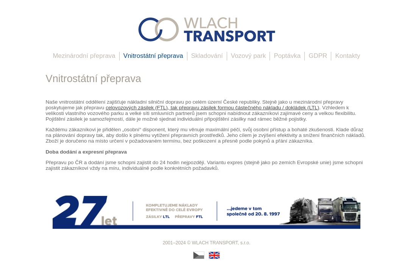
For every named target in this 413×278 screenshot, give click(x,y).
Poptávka (287, 55)
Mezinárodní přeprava (84, 55)
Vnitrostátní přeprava (153, 55)
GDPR (318, 55)
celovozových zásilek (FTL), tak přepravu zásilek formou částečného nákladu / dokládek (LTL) (212, 107)
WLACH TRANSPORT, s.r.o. (221, 242)
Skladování (207, 55)
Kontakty (347, 55)
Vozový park (248, 55)
